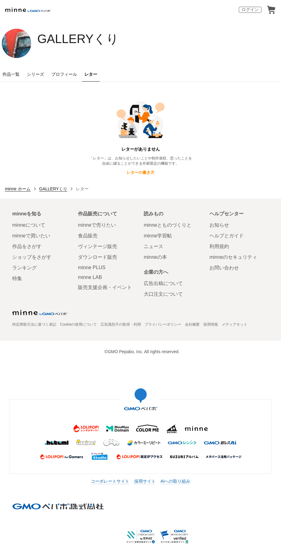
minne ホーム (18, 188)
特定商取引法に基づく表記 (34, 324)
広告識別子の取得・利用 (121, 324)
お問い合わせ (224, 267)
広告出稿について (163, 283)
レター (90, 74)
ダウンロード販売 (97, 257)
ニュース (153, 246)
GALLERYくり (78, 39)
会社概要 (192, 324)
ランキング (24, 267)
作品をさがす (27, 246)
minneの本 (155, 257)
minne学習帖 (158, 235)
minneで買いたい (31, 235)
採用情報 (210, 324)
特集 (17, 278)
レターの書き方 (140, 172)
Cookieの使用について (78, 324)
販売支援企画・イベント (105, 287)
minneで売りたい (97, 225)
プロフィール (64, 74)
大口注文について (163, 294)
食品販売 (88, 235)
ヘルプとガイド (226, 235)
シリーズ (35, 74)
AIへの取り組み (175, 481)
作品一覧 (11, 74)
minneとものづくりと (167, 225)
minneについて (28, 225)
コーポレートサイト (110, 481)
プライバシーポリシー (163, 324)
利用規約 (219, 246)
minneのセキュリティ (233, 257)
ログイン (250, 9)
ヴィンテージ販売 (97, 246)
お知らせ (219, 225)
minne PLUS (91, 267)
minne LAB (90, 277)
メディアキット (234, 324)
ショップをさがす (31, 257)
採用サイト (145, 481)
